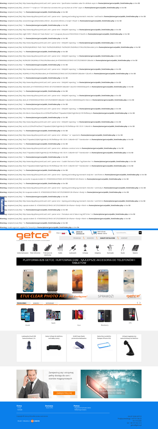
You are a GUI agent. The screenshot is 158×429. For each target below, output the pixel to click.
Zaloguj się (79, 231)
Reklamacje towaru (80, 410)
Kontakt (20, 410)
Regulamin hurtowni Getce (83, 408)
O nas (19, 408)
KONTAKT (124, 238)
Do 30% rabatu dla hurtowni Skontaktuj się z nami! (112, 391)
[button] (22, 250)
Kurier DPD (49, 408)
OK (140, 232)
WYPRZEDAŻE (50, 303)
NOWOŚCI (90, 238)
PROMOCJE (77, 238)
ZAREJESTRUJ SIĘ (64, 393)
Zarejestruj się (80, 233)
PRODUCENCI (21, 303)
